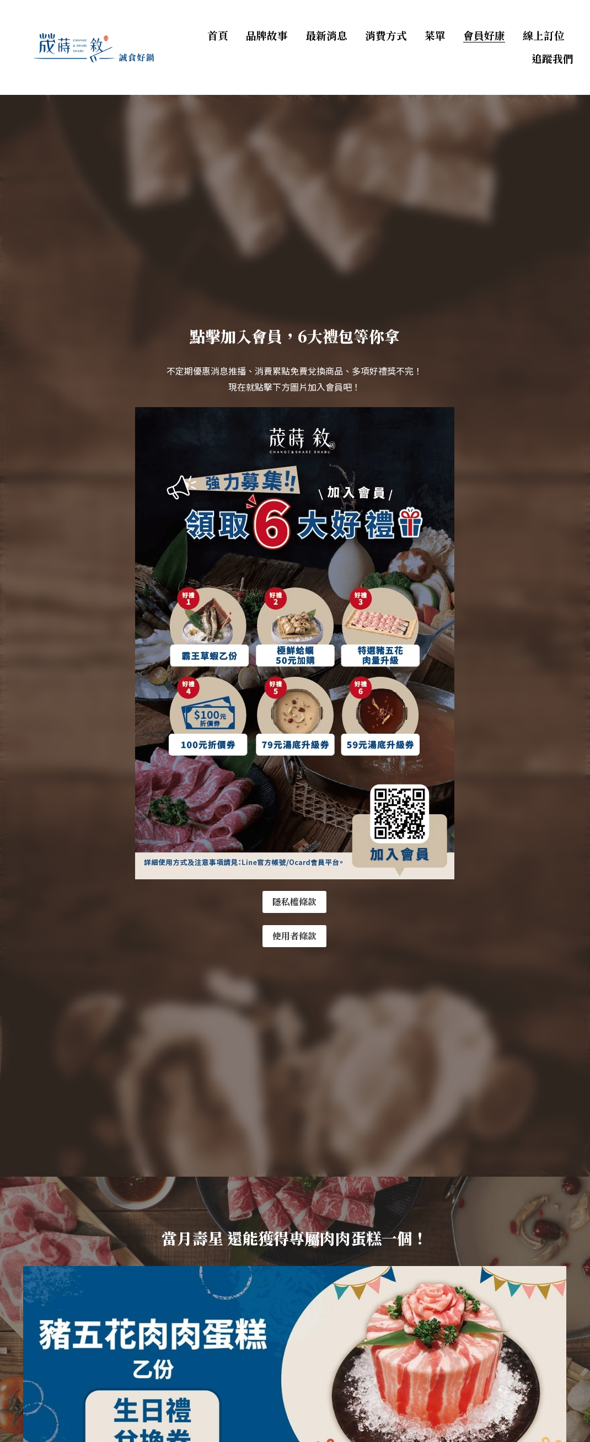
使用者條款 (294, 936)
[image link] (93, 46)
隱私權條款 (294, 901)
